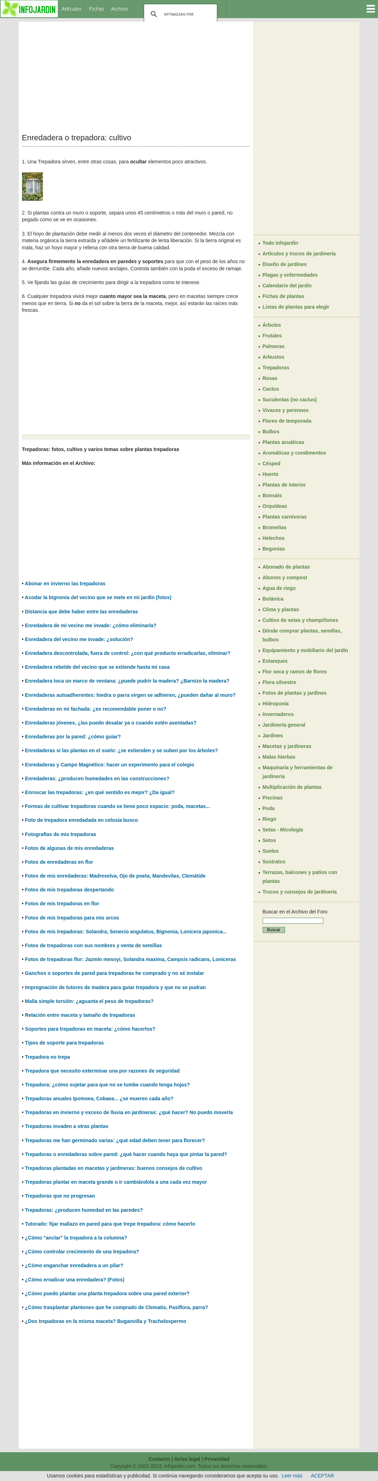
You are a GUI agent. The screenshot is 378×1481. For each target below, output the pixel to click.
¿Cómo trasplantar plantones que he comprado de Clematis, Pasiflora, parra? (116, 1307)
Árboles (272, 325)
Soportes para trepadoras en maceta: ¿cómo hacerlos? (90, 1029)
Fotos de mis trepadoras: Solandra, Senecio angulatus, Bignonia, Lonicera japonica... (126, 931)
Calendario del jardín (287, 285)
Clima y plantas (281, 609)
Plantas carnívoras (285, 517)
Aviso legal (187, 1459)
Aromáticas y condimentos (294, 453)
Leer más (292, 1476)
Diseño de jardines (285, 264)
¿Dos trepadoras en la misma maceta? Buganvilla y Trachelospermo (105, 1321)
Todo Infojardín (280, 243)
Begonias (274, 549)
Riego (269, 819)
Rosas (270, 378)
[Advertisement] (136, 77)
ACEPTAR (322, 1476)
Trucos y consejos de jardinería (300, 892)
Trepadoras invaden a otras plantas (66, 1126)
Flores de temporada (287, 421)
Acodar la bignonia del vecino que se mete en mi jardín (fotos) (98, 597)
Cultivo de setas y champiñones (300, 620)
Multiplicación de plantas (292, 787)
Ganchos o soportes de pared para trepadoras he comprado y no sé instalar (114, 973)
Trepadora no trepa (47, 1057)
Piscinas (273, 798)
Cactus (271, 389)
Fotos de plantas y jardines (295, 693)
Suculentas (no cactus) (290, 399)
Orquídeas (275, 506)
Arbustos (273, 357)
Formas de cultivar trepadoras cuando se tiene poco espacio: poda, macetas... (117, 806)
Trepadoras (276, 367)
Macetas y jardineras (287, 746)
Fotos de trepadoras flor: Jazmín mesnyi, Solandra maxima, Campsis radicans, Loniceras (130, 959)
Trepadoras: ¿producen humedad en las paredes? (84, 1210)
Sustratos (274, 861)
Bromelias (275, 527)
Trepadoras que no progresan (60, 1196)
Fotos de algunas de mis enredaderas (69, 848)
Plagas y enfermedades (290, 275)
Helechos (274, 538)
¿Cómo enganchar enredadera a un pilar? (74, 1265)
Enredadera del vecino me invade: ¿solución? (79, 639)
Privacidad (217, 1459)
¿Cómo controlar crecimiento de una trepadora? (82, 1251)
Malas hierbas (279, 757)
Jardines (273, 735)
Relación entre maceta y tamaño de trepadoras (80, 1015)
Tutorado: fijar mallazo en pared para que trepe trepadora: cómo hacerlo (110, 1224)
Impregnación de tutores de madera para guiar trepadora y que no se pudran (115, 987)
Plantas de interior (284, 485)
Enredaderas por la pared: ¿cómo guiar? (73, 736)
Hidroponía (276, 703)
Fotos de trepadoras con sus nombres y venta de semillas (93, 945)
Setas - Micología (283, 829)
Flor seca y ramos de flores (295, 671)
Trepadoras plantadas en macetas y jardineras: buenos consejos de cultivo (113, 1168)
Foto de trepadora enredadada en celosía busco (81, 820)
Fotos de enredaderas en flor (59, 862)
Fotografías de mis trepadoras (60, 834)
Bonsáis (272, 495)
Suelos (271, 851)
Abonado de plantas (286, 567)
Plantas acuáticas (284, 442)
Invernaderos (278, 714)
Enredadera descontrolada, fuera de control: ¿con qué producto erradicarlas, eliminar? (127, 653)
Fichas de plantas (283, 296)
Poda (269, 808)
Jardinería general (284, 725)
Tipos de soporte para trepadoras (64, 1043)
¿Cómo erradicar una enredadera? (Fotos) (74, 1279)
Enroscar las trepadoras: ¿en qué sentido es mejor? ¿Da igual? (100, 792)
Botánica (273, 599)
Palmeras (274, 346)
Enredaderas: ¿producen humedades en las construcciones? (97, 778)
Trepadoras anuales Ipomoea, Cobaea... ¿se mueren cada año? (99, 1098)
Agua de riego (279, 588)
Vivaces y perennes (286, 410)
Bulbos (271, 431)
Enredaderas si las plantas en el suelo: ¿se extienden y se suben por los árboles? (121, 750)
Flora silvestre (279, 682)
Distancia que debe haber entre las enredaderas (81, 611)
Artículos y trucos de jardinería (299, 253)
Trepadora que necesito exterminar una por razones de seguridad (102, 1071)
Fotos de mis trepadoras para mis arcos (72, 918)
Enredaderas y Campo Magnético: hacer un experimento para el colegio (109, 764)
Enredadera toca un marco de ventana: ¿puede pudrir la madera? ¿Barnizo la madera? (127, 681)
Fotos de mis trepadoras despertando (69, 890)
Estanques (275, 661)
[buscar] (179, 14)
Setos (269, 840)
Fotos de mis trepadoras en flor (62, 903)
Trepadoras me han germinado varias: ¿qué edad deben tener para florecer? (115, 1140)
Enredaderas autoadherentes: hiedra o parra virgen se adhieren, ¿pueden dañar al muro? (130, 695)
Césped (272, 463)
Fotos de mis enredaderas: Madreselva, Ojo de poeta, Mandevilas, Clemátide (115, 876)
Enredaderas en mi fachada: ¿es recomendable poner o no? (95, 709)
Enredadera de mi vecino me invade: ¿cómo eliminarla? (90, 625)
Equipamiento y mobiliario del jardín (305, 650)
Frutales (272, 335)
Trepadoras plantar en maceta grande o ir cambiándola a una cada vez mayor (116, 1182)
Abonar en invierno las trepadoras (65, 583)
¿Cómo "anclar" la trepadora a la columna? (76, 1238)
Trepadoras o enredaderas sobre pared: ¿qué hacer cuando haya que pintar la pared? (126, 1154)
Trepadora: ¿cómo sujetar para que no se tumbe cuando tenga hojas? (107, 1084)
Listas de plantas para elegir (296, 307)
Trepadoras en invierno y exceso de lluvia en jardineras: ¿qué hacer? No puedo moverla (129, 1112)
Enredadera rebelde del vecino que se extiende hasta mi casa (97, 667)
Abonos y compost (285, 577)
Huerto (271, 474)
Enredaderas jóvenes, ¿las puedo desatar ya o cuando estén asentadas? (110, 723)
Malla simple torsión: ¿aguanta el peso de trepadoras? (89, 1001)
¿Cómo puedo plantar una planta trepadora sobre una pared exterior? (107, 1293)
